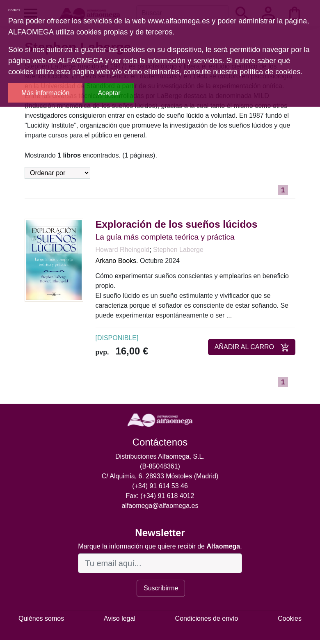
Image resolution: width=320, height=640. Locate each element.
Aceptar (109, 92)
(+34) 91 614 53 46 (160, 485)
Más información (45, 92)
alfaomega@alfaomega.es (159, 505)
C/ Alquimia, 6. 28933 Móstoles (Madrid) (160, 476)
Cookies (290, 618)
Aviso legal (119, 618)
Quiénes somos (41, 618)
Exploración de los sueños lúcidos (177, 224)
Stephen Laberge (178, 249)
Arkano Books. (117, 260)
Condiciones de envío (206, 618)
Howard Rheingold (123, 249)
